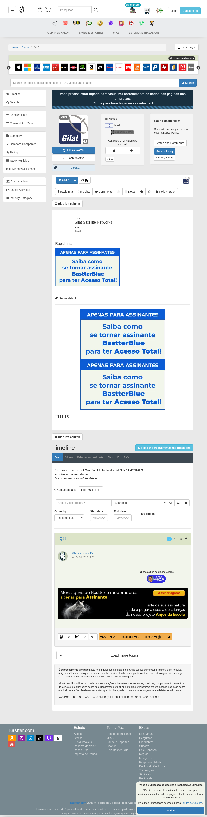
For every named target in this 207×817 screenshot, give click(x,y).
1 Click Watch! (79, 150)
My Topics (153, 513)
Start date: (102, 511)
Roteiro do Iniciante (119, 733)
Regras (143, 754)
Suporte (144, 746)
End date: (125, 511)
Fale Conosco (148, 750)
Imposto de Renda (85, 754)
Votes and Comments (175, 143)
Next (198, 68)
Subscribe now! (127, 132)
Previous (9, 68)
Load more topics (130, 655)
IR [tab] (124, 457)
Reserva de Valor (84, 746)
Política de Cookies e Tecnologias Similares (152, 770)
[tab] (30, 115)
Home (15, 47)
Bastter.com (78, 802)
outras (115, 159)
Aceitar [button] (170, 810)
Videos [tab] (74, 457)
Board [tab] (63, 457)
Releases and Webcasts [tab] (95, 457)
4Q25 (67, 539)
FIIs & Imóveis (83, 742)
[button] (12, 9)
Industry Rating (170, 157)
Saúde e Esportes (118, 742)
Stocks (25, 47)
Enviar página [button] (186, 47)
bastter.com (88, 553)
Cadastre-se (190, 10)
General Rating (170, 151)
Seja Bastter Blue (117, 750)
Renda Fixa (81, 750)
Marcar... (81, 167)
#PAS (110, 738)
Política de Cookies (191, 803)
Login (173, 10)
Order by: (66, 511)
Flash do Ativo (79, 158)
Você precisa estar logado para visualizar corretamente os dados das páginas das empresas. (128, 98)
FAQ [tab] (131, 457)
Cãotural (112, 746)
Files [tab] (115, 457)
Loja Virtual (146, 733)
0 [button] (74, 636)
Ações (78, 733)
